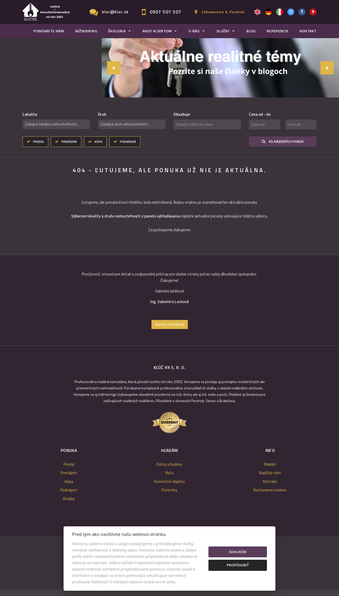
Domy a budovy (169, 469)
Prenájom (69, 141)
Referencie (278, 31)
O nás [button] (194, 31)
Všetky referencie (170, 330)
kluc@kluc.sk (115, 12)
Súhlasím (238, 551)
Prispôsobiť (238, 565)
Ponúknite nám (48, 31)
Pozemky (169, 495)
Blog (251, 31)
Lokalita (30, 114)
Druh (102, 114)
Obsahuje (181, 114)
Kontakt (308, 31)
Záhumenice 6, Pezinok (222, 12)
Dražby (69, 504)
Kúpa (98, 141)
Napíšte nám (270, 478)
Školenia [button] (117, 31)
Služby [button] (223, 31)
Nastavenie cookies (270, 495)
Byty (169, 478)
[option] (153, 293)
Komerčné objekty (169, 487)
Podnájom (128, 141)
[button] (113, 67)
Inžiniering (86, 31)
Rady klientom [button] (157, 31)
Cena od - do (260, 114)
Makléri (270, 469)
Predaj (38, 141)
